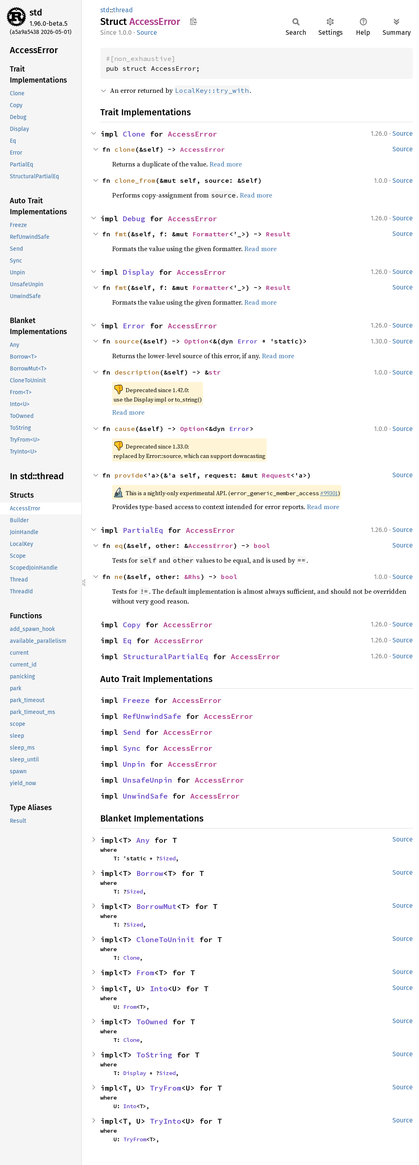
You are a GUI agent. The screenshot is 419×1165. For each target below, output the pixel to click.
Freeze (136, 700)
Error (134, 325)
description (137, 372)
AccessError (192, 134)
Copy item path (193, 21)
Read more (226, 163)
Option (196, 341)
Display (138, 272)
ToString (154, 1054)
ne (119, 576)
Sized (167, 858)
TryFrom (165, 1088)
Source (147, 32)
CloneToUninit (165, 939)
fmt (121, 234)
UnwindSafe (145, 796)
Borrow (149, 873)
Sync (132, 748)
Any (143, 840)
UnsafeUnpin (147, 780)
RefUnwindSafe (152, 716)
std (35, 12)
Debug (134, 218)
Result (278, 234)
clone (125, 149)
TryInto (165, 1121)
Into (159, 988)
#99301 (329, 493)
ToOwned (152, 1021)
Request (276, 475)
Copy (132, 624)
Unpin (134, 764)
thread (123, 10)
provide (129, 475)
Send (132, 732)
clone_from (135, 180)
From (145, 972)
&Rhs (192, 576)
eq (119, 545)
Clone (134, 134)
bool (262, 545)
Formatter (210, 234)
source (127, 341)
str (215, 372)
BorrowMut (156, 906)
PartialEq (143, 530)
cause (125, 428)
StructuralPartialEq (165, 656)
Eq (127, 640)
